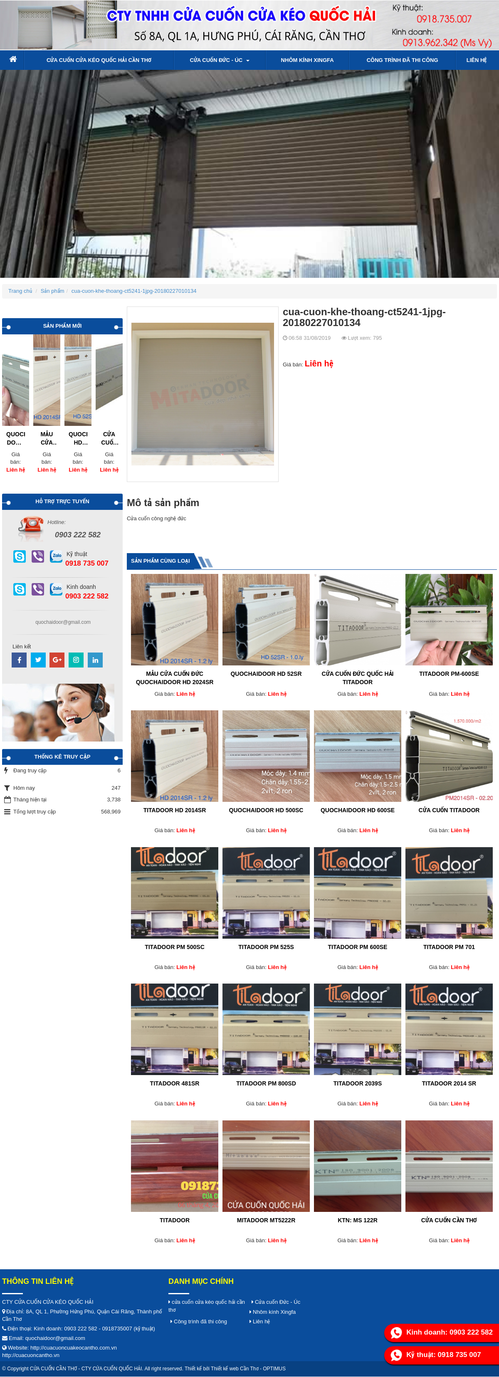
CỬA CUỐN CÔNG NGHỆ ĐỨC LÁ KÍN (109, 439)
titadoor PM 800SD (266, 1083)
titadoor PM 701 (449, 947)
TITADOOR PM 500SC (175, 947)
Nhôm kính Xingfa (307, 60)
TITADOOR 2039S (357, 1083)
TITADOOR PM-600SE (449, 673)
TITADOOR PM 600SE (358, 947)
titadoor (175, 1220)
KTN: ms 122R (358, 1220)
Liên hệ (477, 60)
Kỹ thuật (77, 554)
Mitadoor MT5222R (266, 1220)
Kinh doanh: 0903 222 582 (441, 1333)
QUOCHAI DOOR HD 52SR (15, 439)
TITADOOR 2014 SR (449, 1083)
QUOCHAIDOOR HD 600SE (358, 810)
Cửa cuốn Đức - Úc (220, 60)
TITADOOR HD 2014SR (174, 810)
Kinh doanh (81, 586)
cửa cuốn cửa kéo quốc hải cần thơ (99, 60)
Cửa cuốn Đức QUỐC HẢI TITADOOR (358, 677)
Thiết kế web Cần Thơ (234, 1369)
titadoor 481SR (175, 1083)
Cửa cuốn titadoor (449, 810)
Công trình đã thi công (402, 60)
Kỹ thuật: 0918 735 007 (435, 1355)
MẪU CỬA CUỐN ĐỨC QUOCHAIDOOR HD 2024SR (175, 677)
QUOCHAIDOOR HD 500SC (266, 810)
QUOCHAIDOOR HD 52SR (265, 673)
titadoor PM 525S (266, 947)
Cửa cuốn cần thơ (449, 1220)
